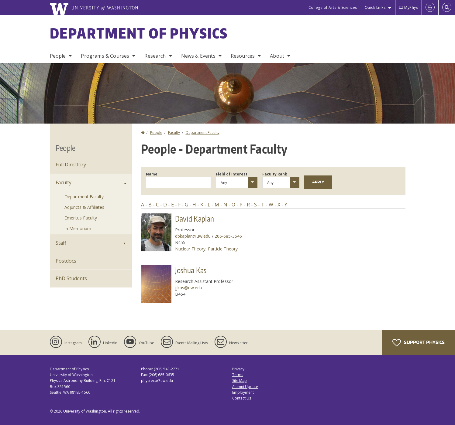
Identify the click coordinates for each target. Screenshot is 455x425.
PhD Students (71, 278)
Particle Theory (223, 249)
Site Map (239, 380)
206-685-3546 (228, 236)
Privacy (238, 369)
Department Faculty (202, 132)
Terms (237, 374)
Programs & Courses (105, 56)
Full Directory (71, 164)
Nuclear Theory (190, 249)
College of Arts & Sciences (333, 7)
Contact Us (241, 398)
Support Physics (418, 342)
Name (151, 174)
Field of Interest (231, 174)
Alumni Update (245, 386)
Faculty (174, 132)
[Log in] (430, 7)
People (58, 56)
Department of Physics (139, 33)
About (277, 56)
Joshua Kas (191, 270)
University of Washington (84, 411)
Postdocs (66, 260)
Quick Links (375, 7)
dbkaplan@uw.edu (193, 236)
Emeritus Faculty (80, 218)
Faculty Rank (274, 174)
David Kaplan (194, 218)
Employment (243, 392)
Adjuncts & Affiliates (84, 207)
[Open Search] (447, 7)
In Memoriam (77, 228)
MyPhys (408, 7)
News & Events (198, 56)
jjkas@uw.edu (188, 288)
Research (155, 56)
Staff (61, 243)
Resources (243, 56)
